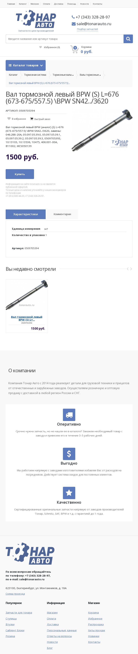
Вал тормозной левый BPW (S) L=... (26, 312)
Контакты (101, 3)
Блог (50, 642)
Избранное (82, 37)
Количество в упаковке (28, 229)
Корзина (93, 606)
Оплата (49, 3)
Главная (11, 3)
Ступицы (11, 612)
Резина (10, 630)
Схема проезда (15, 587)
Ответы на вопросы (59, 630)
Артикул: (18, 242)
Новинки (93, 630)
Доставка (61, 3)
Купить (20, 169)
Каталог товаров (24, 55)
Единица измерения (26, 222)
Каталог (24, 3)
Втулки (10, 618)
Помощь (74, 3)
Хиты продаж (96, 624)
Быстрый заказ (42, 114)
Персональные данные (62, 624)
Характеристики (27, 209)
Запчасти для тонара (19, 606)
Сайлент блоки (15, 624)
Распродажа (96, 618)
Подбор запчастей (92, 29)
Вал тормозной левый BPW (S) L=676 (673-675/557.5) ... (39, 76)
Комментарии (67, 210)
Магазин (36, 3)
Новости (87, 3)
